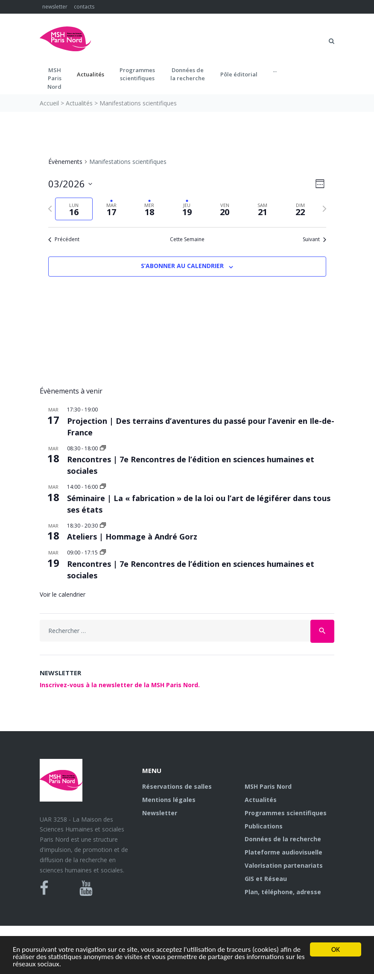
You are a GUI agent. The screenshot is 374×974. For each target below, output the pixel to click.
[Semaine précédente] (50, 209)
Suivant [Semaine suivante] (314, 239)
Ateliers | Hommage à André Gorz (132, 536)
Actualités (90, 74)
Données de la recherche (283, 839)
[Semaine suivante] (324, 209)
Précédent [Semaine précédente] (63, 239)
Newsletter (159, 813)
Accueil (49, 103)
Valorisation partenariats (284, 865)
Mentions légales (169, 800)
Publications (264, 826)
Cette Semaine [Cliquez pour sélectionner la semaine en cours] (187, 239)
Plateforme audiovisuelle (283, 852)
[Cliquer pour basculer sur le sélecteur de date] (70, 184)
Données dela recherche (187, 74)
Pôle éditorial (238, 74)
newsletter (54, 6)
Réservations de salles (177, 786)
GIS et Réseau (266, 879)
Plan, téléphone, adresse (283, 892)
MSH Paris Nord (268, 786)
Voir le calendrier (62, 594)
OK (335, 949)
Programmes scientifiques (137, 74)
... (275, 70)
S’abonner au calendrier (182, 266)
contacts (84, 6)
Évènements (65, 161)
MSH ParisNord (54, 78)
